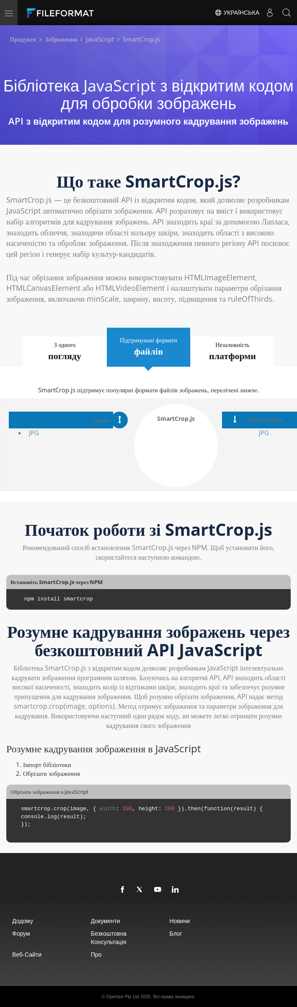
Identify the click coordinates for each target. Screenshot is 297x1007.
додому (22, 921)
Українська (236, 12)
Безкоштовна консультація (109, 937)
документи (105, 921)
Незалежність (233, 351)
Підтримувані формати (148, 346)
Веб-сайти (26, 954)
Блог (175, 933)
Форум (21, 933)
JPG (34, 432)
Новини (179, 921)
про (96, 954)
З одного (65, 351)
